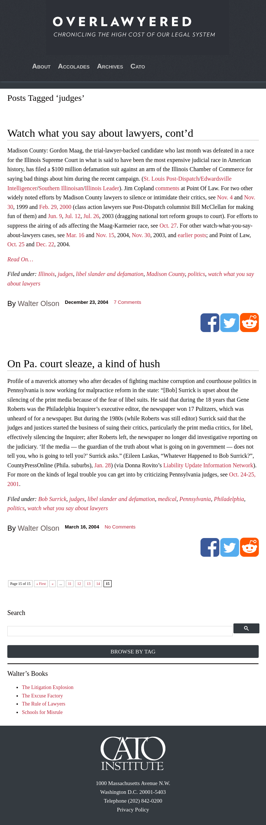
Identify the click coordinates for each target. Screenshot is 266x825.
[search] (119, 631)
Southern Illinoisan (60, 188)
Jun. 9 (55, 216)
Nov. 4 (225, 197)
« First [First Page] (41, 584)
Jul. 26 (91, 216)
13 (88, 584)
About (41, 66)
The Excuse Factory (42, 696)
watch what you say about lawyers (67, 508)
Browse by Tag (133, 651)
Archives (110, 66)
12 (79, 584)
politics (196, 274)
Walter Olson (39, 303)
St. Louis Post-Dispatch (171, 179)
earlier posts (192, 235)
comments (167, 188)
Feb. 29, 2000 (55, 207)
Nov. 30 (141, 235)
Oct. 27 (168, 225)
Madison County (165, 274)
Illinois (46, 274)
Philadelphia (229, 499)
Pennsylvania (195, 499)
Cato (137, 66)
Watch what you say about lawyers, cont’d (100, 133)
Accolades (74, 66)
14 (98, 584)
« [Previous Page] (52, 584)
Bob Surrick (52, 499)
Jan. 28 (102, 465)
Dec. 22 (45, 244)
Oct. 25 (16, 244)
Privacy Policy (133, 810)
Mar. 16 (75, 235)
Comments (127, 302)
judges (65, 274)
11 (70, 584)
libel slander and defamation (109, 274)
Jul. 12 (72, 216)
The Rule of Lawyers (43, 704)
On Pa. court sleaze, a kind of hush (83, 363)
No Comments (120, 527)
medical (167, 499)
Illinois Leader (102, 188)
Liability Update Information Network (208, 465)
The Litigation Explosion (48, 687)
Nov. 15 (105, 235)
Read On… (20, 259)
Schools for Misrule (42, 712)
